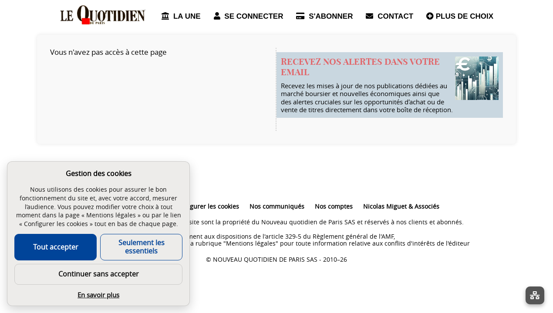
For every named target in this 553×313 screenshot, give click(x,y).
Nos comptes (334, 206)
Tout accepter (55, 247)
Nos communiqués (277, 206)
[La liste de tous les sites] (535, 295)
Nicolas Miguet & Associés (401, 206)
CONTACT (389, 16)
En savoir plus (98, 294)
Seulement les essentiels (141, 247)
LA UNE (181, 16)
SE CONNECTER (248, 16)
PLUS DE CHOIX (459, 16)
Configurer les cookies (207, 206)
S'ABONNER (324, 16)
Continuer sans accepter (98, 274)
